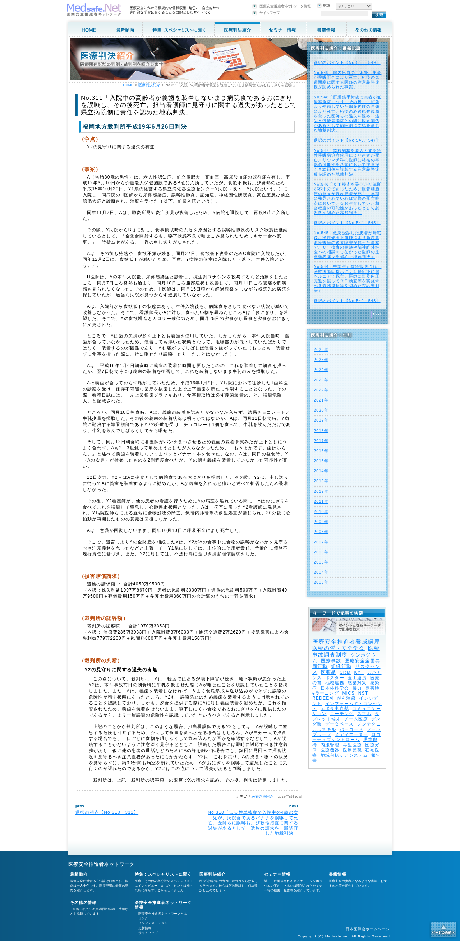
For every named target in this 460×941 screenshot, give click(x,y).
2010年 (321, 511)
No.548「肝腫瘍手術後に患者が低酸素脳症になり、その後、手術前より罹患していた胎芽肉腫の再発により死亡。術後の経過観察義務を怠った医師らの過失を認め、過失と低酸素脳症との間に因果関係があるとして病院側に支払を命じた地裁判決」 (347, 113)
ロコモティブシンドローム (346, 737)
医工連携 (357, 677)
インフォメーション (152, 923)
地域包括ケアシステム (344, 755)
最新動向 (79, 874)
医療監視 (352, 749)
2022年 (321, 390)
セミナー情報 (277, 874)
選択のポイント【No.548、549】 (347, 62)
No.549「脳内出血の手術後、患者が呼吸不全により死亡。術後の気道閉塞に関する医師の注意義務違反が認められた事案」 (347, 79)
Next (377, 314)
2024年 (321, 369)
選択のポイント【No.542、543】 (347, 300)
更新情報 (144, 928)
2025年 (321, 359)
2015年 (321, 461)
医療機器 (330, 749)
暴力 (357, 688)
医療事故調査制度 (346, 651)
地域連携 (334, 682)
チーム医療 (356, 719)
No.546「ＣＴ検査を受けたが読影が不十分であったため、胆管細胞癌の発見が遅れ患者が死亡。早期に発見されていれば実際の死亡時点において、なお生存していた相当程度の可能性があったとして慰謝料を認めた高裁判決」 (347, 198)
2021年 (321, 400)
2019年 (321, 420)
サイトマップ (148, 933)
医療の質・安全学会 (338, 648)
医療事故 (331, 660)
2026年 (321, 349)
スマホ (364, 713)
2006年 (321, 552)
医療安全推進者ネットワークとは (162, 913)
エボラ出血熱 (335, 708)
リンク (143, 918)
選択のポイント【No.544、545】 (347, 223)
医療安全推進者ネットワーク (101, 864)
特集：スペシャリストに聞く (163, 874)
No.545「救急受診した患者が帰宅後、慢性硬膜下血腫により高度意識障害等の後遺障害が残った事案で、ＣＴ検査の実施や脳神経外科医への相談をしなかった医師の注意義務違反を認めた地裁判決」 (347, 245)
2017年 (321, 441)
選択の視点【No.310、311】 (106, 812)
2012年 (321, 491)
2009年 (321, 521)
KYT (359, 672)
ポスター (334, 677)
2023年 (321, 380)
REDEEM (323, 698)
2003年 (321, 582)
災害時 (372, 688)
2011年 (321, 501)
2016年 (321, 451)
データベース (339, 724)
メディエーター (351, 734)
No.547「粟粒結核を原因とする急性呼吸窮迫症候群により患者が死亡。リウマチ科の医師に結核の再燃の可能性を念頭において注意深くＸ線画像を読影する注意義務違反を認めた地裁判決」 (347, 162)
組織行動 (341, 666)
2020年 (321, 410)
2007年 (321, 542)
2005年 (321, 562)
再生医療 (352, 744)
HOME (128, 85)
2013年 (321, 481)
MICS (348, 693)
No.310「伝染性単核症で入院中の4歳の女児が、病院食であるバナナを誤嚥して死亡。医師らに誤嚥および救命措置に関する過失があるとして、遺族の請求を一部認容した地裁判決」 (253, 823)
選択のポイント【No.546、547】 (347, 140)
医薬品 (328, 672)
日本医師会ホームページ (368, 929)
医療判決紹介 (262, 796)
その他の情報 (83, 902)
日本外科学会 (335, 688)
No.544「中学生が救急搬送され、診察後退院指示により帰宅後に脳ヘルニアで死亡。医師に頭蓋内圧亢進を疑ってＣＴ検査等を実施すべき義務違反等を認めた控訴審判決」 (347, 278)
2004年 (321, 572)
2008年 (321, 531)
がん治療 (346, 698)
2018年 (321, 430)
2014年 (321, 471)
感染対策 (357, 682)
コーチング (342, 713)
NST (363, 693)
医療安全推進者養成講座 (346, 642)
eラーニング (325, 693)
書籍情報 (337, 874)
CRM (345, 672)
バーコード (351, 729)
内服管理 (330, 744)
